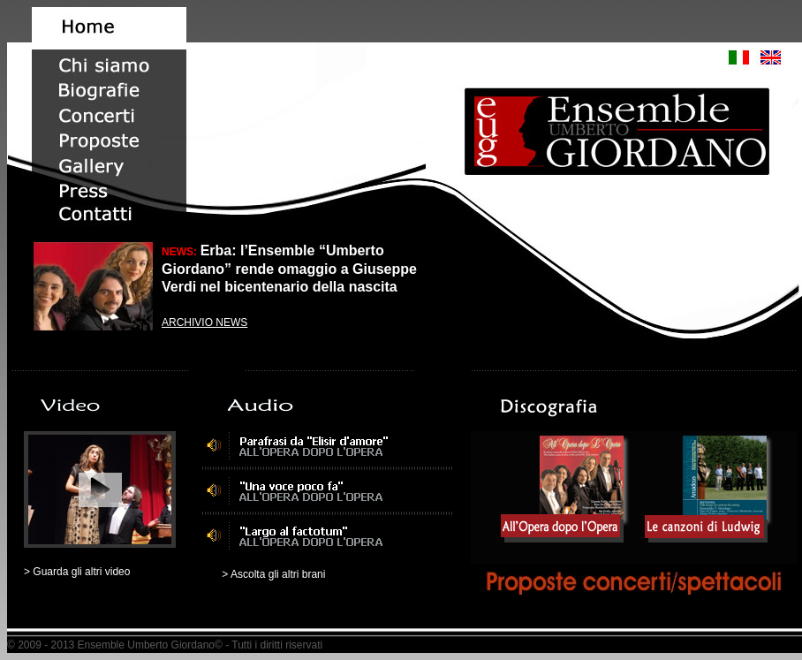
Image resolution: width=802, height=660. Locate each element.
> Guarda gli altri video (77, 571)
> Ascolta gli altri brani (273, 574)
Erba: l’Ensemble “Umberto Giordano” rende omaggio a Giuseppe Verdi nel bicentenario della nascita (289, 268)
